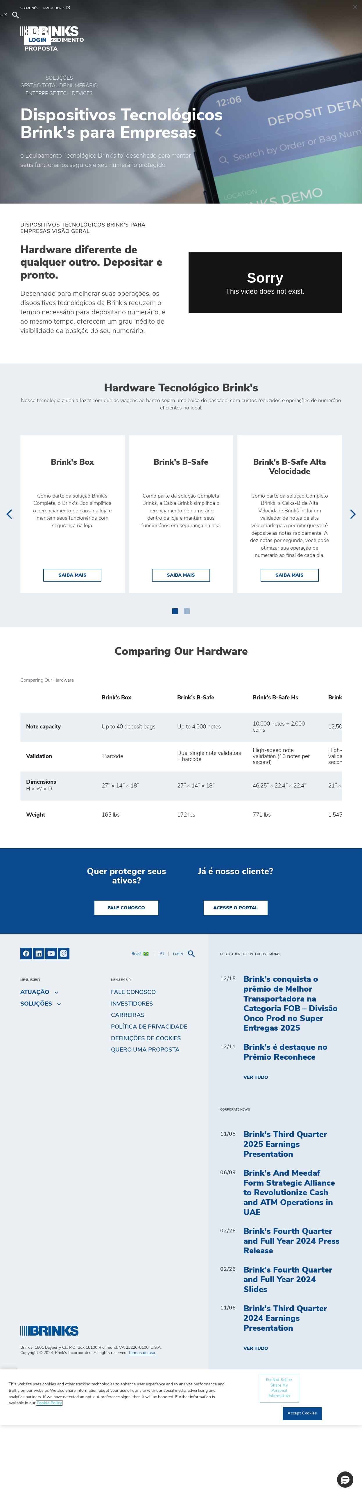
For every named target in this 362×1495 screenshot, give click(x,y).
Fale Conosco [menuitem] (133, 1062)
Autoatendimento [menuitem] (277, 27)
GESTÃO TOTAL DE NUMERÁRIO (59, 86)
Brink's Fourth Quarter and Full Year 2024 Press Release (291, 1311)
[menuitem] (31, 11)
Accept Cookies (302, 1484)
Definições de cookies (146, 1109)
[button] (175, 680)
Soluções (59, 78)
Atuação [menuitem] (118, 27)
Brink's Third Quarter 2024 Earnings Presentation (285, 1389)
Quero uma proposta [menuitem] (202, 27)
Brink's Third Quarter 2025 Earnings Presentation (285, 1215)
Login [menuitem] (328, 27)
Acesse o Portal (235, 978)
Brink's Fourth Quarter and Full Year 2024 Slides (287, 1350)
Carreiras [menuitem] (128, 1085)
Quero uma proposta (145, 1120)
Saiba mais (80, 645)
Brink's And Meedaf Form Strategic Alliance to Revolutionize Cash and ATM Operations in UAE (289, 1263)
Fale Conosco (126, 978)
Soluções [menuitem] (79, 27)
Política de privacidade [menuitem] (149, 1097)
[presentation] (9, 549)
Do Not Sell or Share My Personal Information (279, 1458)
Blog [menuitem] (150, 27)
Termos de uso (141, 1423)
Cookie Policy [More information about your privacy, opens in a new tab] (49, 1473)
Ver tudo (255, 1147)
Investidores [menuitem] (132, 1074)
